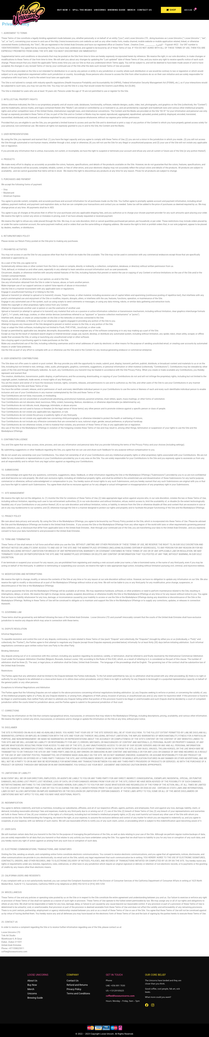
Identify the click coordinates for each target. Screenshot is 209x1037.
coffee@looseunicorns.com (120, 995)
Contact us (144, 10)
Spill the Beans (82, 10)
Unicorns (100, 10)
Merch (131, 10)
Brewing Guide (116, 10)
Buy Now (64, 10)
